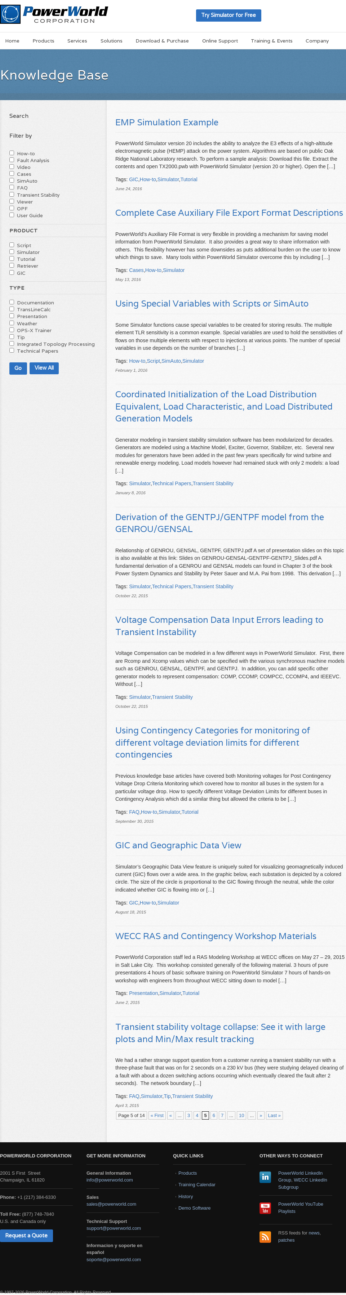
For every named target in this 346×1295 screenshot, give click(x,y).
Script (153, 361)
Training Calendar (197, 1184)
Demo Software (194, 1208)
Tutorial (188, 179)
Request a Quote (26, 1235)
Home (12, 40)
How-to (148, 179)
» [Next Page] (261, 1115)
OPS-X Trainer (34, 330)
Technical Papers (171, 483)
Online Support (220, 40)
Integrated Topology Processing (56, 344)
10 (241, 1115)
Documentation (35, 302)
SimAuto (171, 361)
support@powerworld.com (113, 1228)
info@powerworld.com (109, 1180)
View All (44, 367)
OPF (22, 208)
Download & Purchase (162, 40)
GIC (133, 179)
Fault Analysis (33, 160)
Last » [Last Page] (274, 1115)
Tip (167, 1096)
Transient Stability (213, 483)
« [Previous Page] (170, 1115)
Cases (136, 270)
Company (317, 40)
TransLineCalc (34, 309)
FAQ (134, 812)
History (185, 1196)
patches (286, 1240)
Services (77, 40)
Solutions (112, 40)
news (314, 1233)
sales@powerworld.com (111, 1204)
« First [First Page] (157, 1115)
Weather (27, 323)
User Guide (30, 215)
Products (43, 40)
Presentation (143, 993)
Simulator (168, 179)
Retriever (27, 266)
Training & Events (272, 40)
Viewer (25, 201)
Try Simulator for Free (228, 15)
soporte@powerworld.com (113, 1259)
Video (24, 167)
